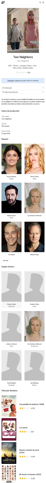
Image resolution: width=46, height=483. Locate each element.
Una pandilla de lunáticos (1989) (31, 404)
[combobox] (23, 88)
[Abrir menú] (43, 2)
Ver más (5, 260)
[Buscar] (40, 2)
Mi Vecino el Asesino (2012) (30, 474)
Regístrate (11, 80)
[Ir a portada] (3, 2)
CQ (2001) (23, 428)
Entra (16, 80)
